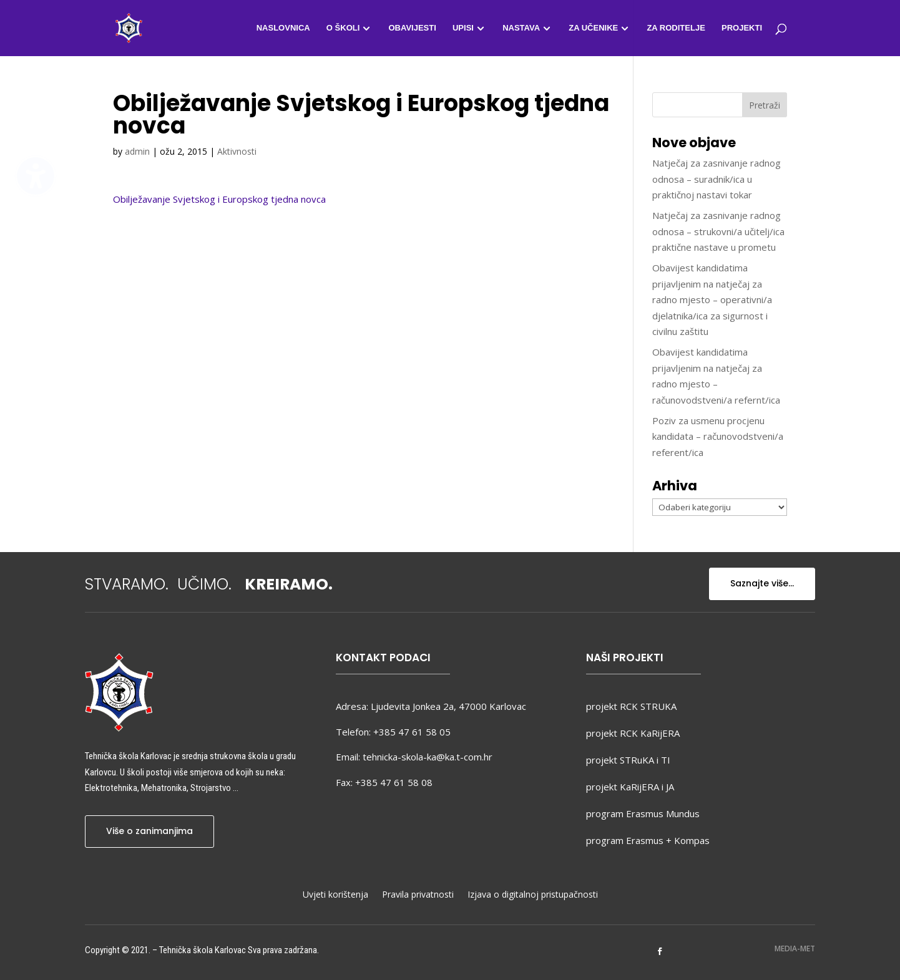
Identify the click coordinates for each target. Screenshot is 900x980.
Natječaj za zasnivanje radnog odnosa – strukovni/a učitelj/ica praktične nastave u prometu (718, 231)
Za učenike (593, 28)
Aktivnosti (237, 151)
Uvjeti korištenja (335, 895)
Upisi (463, 28)
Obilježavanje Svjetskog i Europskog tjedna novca (219, 199)
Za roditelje (676, 28)
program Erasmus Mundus (643, 813)
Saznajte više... (762, 583)
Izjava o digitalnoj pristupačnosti (532, 895)
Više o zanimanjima (149, 831)
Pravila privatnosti (418, 895)
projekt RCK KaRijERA (633, 733)
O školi (343, 28)
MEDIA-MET (795, 948)
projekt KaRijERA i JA (630, 786)
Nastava (521, 28)
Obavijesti (412, 28)
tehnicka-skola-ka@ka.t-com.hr (427, 756)
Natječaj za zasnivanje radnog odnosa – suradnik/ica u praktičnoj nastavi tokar (716, 179)
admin (137, 151)
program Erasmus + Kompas (648, 840)
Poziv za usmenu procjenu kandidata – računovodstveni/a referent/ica (717, 436)
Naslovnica (283, 28)
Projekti (741, 28)
